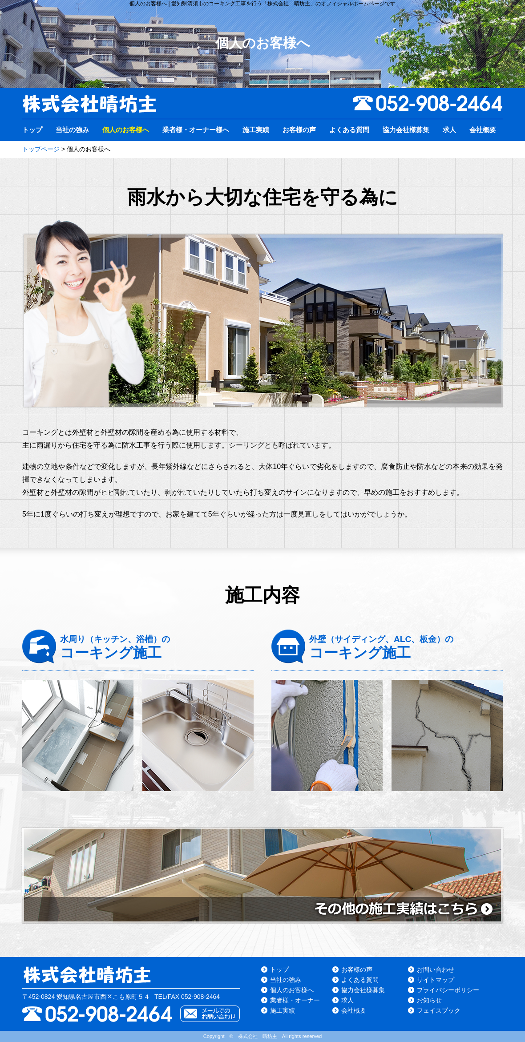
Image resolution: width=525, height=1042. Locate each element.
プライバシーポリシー (448, 990)
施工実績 (255, 129)
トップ (32, 129)
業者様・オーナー (295, 1000)
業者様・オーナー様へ (195, 129)
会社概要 (482, 129)
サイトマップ (435, 979)
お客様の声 (299, 129)
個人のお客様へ (125, 129)
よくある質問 (349, 129)
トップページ (41, 149)
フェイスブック (438, 1010)
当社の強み (72, 129)
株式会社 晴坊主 (257, 1036)
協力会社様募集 (406, 129)
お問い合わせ (435, 969)
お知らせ (429, 1000)
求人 (449, 129)
